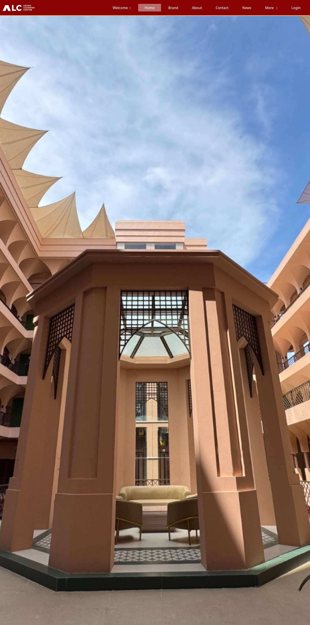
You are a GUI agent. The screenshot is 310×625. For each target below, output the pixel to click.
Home (150, 7)
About (197, 7)
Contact (222, 7)
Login (296, 7)
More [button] (269, 7)
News (246, 7)
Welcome (120, 7)
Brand (173, 7)
